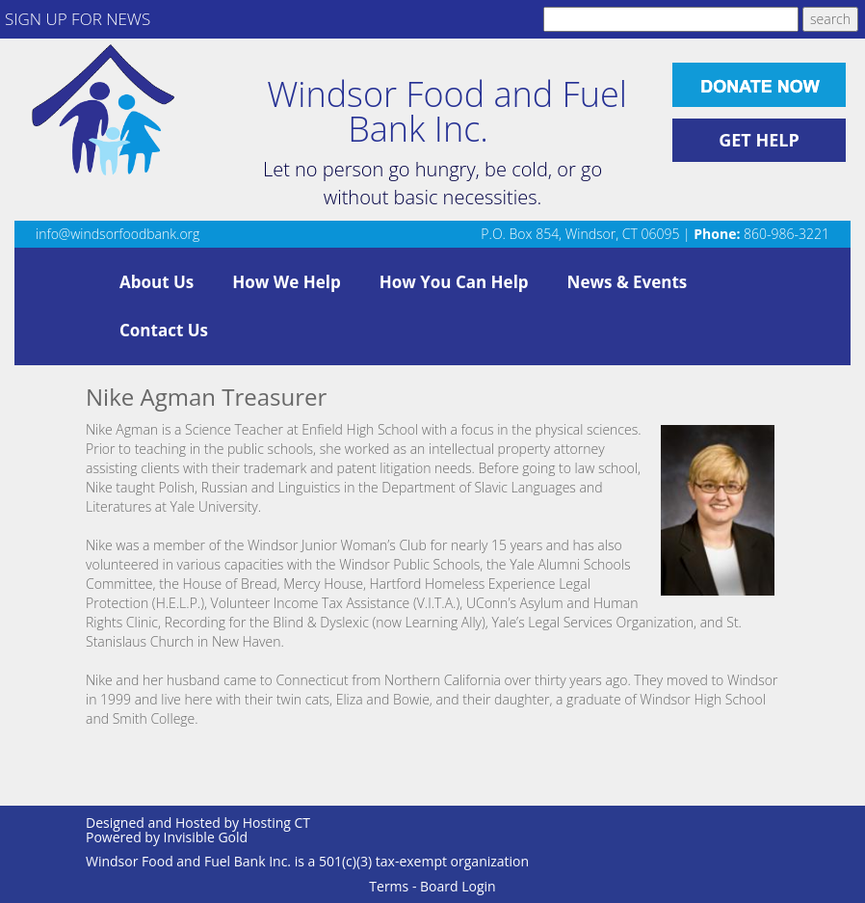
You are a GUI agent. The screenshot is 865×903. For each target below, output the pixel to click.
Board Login (458, 886)
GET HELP (759, 139)
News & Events (627, 282)
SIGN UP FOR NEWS (77, 19)
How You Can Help (454, 282)
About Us (156, 282)
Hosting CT (276, 822)
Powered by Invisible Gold (167, 837)
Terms (388, 886)
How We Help (286, 282)
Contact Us (163, 330)
